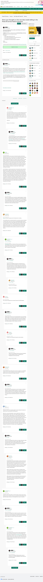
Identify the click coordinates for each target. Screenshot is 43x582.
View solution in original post (7, 87)
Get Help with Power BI (18, 16)
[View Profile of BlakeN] (6, 152)
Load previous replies (14, 103)
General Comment (7, 50)
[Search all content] (32, 10)
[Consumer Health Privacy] (11, 579)
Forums (14, 6)
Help (36, 8)
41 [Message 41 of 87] (9, 271)
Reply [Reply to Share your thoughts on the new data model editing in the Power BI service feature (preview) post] (24, 55)
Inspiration (18, 6)
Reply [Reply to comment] (24, 93)
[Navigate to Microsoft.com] (3, 6)
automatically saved (19, 534)
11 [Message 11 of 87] (5, 90)
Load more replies (14, 567)
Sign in (33, 8)
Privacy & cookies (32, 576)
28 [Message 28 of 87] (9, 541)
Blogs (29, 6)
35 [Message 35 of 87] (5, 303)
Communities (25, 6)
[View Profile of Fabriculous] (10, 455)
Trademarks (41, 576)
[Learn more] (32, 38)
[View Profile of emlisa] (8, 27)
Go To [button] (39, 8)
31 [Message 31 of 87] (7, 447)
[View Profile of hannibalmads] (9, 239)
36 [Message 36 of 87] (7, 323)
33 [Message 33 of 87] (5, 375)
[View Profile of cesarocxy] (6, 296)
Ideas (21, 6)
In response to (5, 65)
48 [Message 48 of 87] (11, 143)
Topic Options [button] (24, 23)
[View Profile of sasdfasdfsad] (10, 107)
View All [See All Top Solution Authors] (30, 60)
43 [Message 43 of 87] (5, 183)
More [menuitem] (32, 6)
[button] (19, 23)
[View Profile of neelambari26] (7, 214)
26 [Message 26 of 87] (5, 499)
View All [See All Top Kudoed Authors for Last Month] (30, 77)
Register (30, 8)
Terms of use (37, 576)
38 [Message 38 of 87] (11, 358)
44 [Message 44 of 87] (7, 205)
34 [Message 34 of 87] (7, 397)
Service (25, 16)
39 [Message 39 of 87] (5, 230)
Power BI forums (5, 16)
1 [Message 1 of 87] (5, 52)
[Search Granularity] (18, 10)
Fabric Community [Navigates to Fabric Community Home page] (9, 6)
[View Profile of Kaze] (5, 406)
